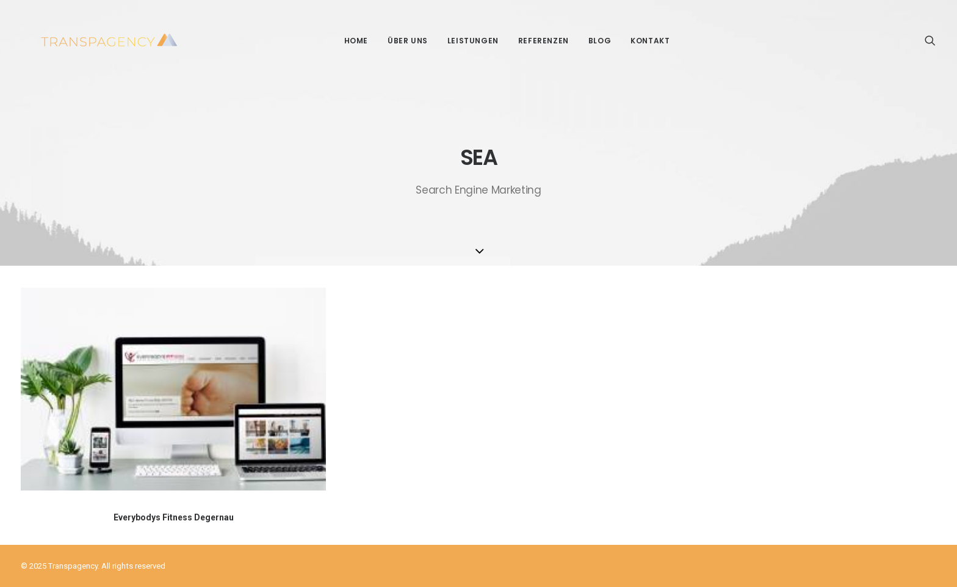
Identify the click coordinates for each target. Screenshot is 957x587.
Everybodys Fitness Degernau (174, 517)
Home (346, 40)
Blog (590, 40)
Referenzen (533, 40)
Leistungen (463, 40)
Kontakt (640, 40)
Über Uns (398, 40)
